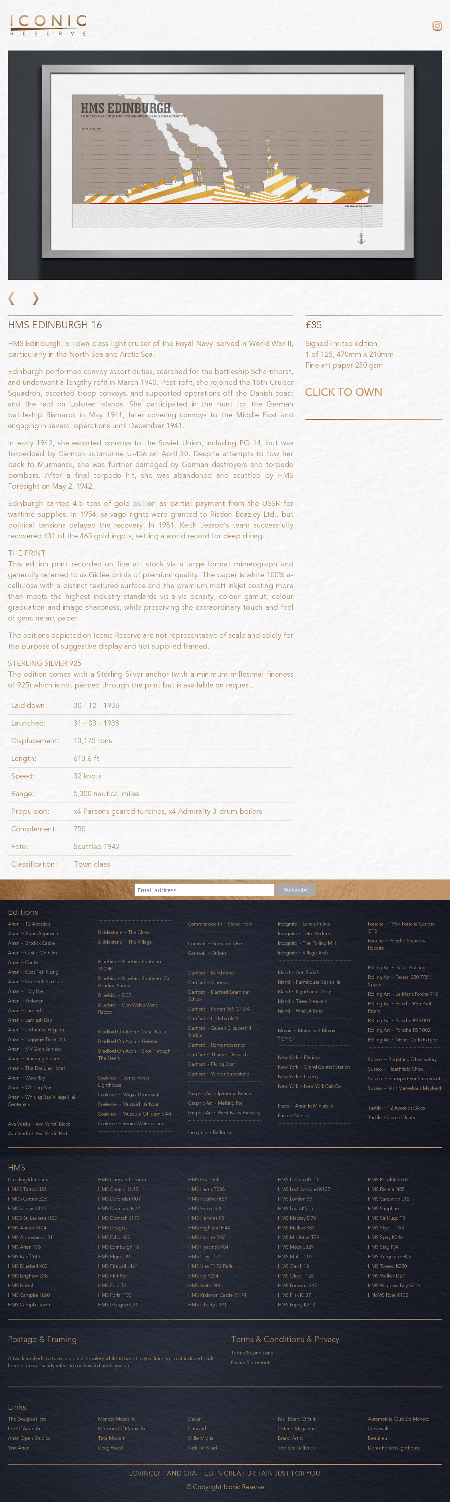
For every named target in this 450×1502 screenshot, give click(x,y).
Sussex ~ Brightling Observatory (402, 1059)
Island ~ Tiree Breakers (302, 1001)
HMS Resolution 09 (388, 1180)
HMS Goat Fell (203, 1180)
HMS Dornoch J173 (119, 1218)
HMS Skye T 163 (386, 1228)
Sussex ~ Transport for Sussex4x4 (404, 1079)
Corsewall (378, 1428)
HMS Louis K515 (295, 1208)
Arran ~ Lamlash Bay (30, 1020)
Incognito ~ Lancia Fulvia (304, 924)
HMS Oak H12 (293, 1266)
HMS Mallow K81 (296, 1228)
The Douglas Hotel (28, 1419)
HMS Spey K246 (385, 1237)
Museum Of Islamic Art (122, 1428)
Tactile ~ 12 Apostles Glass (396, 1108)
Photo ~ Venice (293, 1115)
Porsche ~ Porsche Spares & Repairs (397, 944)
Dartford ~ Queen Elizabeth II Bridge (219, 1031)
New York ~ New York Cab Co (309, 1086)
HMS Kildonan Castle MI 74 (217, 1295)
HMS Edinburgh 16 (118, 1247)
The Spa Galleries (296, 1448)
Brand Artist (290, 1438)
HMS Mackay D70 (297, 1218)
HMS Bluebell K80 (28, 1266)
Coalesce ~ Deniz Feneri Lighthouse (124, 1081)
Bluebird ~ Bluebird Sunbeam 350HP (130, 965)
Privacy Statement (250, 1362)
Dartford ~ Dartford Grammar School (219, 995)
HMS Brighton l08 (28, 1276)
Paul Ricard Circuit (296, 1419)
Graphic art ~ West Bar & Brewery (224, 1113)
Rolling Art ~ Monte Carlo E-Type (403, 1040)
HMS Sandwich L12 (389, 1199)
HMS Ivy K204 (203, 1276)
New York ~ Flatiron (299, 1057)
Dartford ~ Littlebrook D (213, 1018)
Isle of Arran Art (25, 1428)
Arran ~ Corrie (23, 962)
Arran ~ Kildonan (26, 1001)
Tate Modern (112, 1438)
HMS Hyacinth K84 (208, 1247)
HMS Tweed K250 (387, 1266)
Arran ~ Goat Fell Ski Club (35, 981)
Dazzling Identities (28, 1180)
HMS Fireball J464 (118, 1266)
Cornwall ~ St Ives (207, 953)
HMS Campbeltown (29, 1305)
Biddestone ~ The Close (123, 932)
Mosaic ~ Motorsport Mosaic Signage (307, 1034)
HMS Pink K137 (294, 1295)
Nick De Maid (202, 1448)
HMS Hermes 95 (206, 1218)
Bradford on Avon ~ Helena (127, 1041)
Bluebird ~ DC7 (115, 995)
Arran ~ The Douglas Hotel (36, 1068)
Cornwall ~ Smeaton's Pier (216, 943)
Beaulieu (377, 1438)
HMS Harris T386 (206, 1189)
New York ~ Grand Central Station (314, 1067)
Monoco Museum (116, 1419)
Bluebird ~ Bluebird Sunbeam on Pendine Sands (134, 982)
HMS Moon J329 (296, 1247)
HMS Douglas (112, 1228)
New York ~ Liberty (298, 1076)
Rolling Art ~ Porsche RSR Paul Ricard (399, 1007)
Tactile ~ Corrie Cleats (391, 1117)
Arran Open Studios (29, 1438)
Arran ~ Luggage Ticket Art (37, 1039)
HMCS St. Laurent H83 (32, 1218)
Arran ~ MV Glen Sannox (34, 1049)
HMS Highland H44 (209, 1228)
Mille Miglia (200, 1438)
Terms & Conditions (252, 1353)
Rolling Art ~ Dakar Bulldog (397, 967)
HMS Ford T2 (112, 1285)
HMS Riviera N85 (386, 1189)
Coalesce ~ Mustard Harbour (128, 1104)
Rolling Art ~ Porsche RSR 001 (399, 1020)
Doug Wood (110, 1448)
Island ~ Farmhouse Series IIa (309, 982)
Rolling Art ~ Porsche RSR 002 (399, 1030)
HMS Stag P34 (383, 1247)
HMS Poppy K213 (296, 1305)
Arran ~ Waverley (26, 1078)
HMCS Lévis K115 (27, 1208)
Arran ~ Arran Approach (33, 933)
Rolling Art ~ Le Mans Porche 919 (403, 994)
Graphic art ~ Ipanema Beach (219, 1093)
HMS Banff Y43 (24, 1256)
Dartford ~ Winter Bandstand (218, 1074)
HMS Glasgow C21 (118, 1305)
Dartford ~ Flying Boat (211, 1064)
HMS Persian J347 (297, 1285)
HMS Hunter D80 (207, 1237)
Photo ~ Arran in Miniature (306, 1106)
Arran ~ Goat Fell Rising (33, 972)
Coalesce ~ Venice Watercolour (130, 1123)
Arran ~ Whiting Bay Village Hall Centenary (42, 1100)
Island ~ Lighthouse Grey (304, 992)
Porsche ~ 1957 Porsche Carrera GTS (401, 927)
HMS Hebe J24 (204, 1208)
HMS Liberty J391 (207, 1305)
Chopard (197, 1428)
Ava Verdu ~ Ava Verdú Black (39, 1124)
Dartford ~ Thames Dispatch (218, 1054)
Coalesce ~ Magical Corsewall (129, 1095)
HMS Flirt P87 (113, 1276)
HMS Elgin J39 (114, 1256)
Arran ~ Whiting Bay (29, 1087)
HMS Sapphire (383, 1208)
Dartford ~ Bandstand (211, 973)
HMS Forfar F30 (115, 1295)
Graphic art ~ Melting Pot (215, 1103)
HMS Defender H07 (119, 1199)
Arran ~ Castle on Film (32, 953)
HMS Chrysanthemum (122, 1180)
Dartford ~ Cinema (208, 982)
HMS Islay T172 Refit (210, 1266)
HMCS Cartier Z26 (28, 1199)
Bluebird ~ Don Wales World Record (128, 1008)
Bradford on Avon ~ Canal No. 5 (132, 1032)
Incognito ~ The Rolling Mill (307, 943)
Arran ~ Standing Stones (34, 1058)
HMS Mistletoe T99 (298, 1237)
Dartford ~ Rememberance (216, 1045)
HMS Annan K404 (27, 1228)
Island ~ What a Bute (300, 1011)
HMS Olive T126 (296, 1276)
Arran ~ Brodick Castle (31, 943)
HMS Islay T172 (205, 1256)
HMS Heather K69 (207, 1199)
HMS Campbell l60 (29, 1295)
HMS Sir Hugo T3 (386, 1218)
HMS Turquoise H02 (390, 1256)
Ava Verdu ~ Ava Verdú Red (37, 1133)
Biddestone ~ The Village (125, 942)
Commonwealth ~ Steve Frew (220, 924)
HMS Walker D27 (386, 1276)
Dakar (194, 1419)
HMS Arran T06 (24, 1247)
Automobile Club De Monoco (398, 1419)
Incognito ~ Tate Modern (304, 933)
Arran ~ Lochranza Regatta (36, 1030)
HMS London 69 (295, 1199)
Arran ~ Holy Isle (25, 991)
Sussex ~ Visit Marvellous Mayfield (404, 1088)
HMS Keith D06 (205, 1285)
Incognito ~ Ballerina (210, 1132)
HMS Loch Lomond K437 (304, 1189)
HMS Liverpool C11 (298, 1180)
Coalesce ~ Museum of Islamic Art (134, 1114)
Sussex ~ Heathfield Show (396, 1069)
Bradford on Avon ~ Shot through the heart (134, 1054)
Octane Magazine (297, 1428)
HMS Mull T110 (295, 1256)
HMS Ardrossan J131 (30, 1237)
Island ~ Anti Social (298, 972)
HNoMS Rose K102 (388, 1295)
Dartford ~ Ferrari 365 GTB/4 (219, 1009)
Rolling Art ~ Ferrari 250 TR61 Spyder (400, 980)
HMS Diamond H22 (119, 1208)
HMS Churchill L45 (118, 1189)
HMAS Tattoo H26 (27, 1189)
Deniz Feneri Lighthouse (394, 1448)
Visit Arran (19, 1448)
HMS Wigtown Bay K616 (394, 1285)
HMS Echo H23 (114, 1237)
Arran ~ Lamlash (25, 1010)
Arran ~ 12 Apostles (29, 924)
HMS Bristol (20, 1285)
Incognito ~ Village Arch (303, 953)
